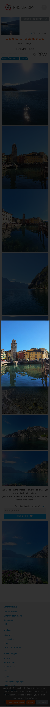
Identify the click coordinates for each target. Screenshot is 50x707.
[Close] (48, 321)
